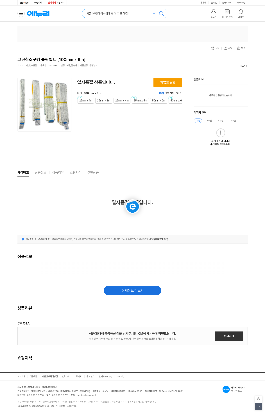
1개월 (197, 120)
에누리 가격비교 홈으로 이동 (38, 13)
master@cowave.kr (87, 395)
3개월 (209, 120)
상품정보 (40, 172)
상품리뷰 (58, 172)
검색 (161, 13)
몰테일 (214, 2)
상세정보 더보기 (132, 290)
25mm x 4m (122, 100)
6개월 (220, 120)
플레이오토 (227, 2)
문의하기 (229, 336)
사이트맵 (120, 376)
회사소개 (21, 376)
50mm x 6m (177, 100)
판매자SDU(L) (105, 376)
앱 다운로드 (235, 389)
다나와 (203, 2)
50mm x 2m (158, 100)
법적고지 (66, 376)
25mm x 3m (103, 100)
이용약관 (34, 376)
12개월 (233, 120)
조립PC (56, 2)
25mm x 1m (85, 100)
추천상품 (93, 172)
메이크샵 (241, 2)
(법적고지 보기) (161, 239)
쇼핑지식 (38, 2)
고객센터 (78, 376)
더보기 (243, 65)
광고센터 (90, 376)
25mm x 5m (140, 100)
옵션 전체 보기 (169, 93)
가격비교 (23, 172)
